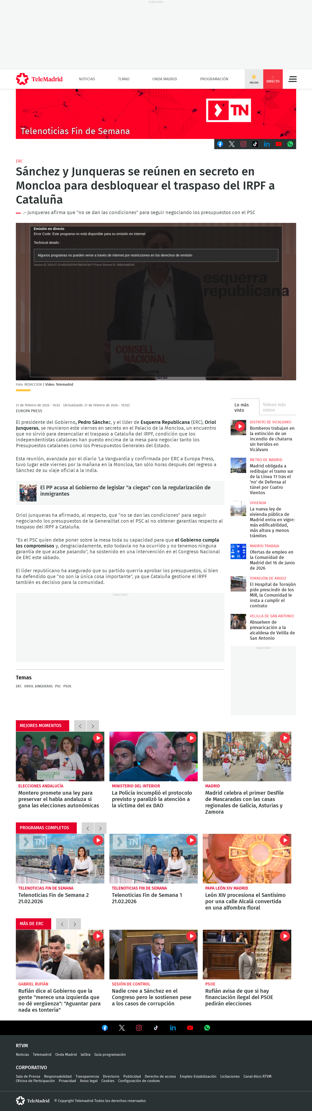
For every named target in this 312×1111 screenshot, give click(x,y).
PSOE (67, 686)
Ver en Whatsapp (207, 1028)
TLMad (123, 79)
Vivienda (258, 503)
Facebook (220, 144)
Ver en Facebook (105, 1029)
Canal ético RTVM (258, 1076)
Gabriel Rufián (33, 984)
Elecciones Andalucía (40, 786)
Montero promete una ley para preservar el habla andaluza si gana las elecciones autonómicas (60, 756)
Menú (292, 79)
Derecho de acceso (160, 1076)
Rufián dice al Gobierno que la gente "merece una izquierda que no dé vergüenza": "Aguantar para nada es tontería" (60, 954)
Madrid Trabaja (264, 546)
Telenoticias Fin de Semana (45, 888)
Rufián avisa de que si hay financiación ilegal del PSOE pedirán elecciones (247, 954)
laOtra (85, 1054)
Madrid (212, 786)
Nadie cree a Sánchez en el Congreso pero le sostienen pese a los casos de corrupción (153, 954)
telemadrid (32, 1100)
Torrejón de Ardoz (268, 578)
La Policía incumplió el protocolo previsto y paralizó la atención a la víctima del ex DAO (153, 756)
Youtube (278, 144)
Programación (214, 79)
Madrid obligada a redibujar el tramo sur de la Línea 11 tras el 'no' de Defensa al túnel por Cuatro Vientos (238, 465)
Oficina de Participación (35, 1081)
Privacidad (67, 1081)
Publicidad (132, 1076)
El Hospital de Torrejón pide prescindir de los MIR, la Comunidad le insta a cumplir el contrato (238, 584)
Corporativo (31, 1067)
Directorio (111, 1076)
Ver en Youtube (190, 1028)
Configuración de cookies (139, 1081)
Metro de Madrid (266, 460)
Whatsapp (290, 144)
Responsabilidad (58, 1076)
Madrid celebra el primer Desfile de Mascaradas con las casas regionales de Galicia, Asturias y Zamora (247, 756)
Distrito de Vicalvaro (270, 422)
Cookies (107, 1081)
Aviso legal (89, 1081)
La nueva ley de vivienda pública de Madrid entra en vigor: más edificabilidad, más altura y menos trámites (238, 508)
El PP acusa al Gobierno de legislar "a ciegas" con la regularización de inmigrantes (28, 492)
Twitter (232, 144)
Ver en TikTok (156, 1029)
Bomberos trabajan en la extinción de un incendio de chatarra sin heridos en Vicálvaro (238, 427)
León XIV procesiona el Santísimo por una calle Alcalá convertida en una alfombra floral (247, 858)
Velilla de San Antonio (272, 616)
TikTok (255, 144)
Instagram (243, 144)
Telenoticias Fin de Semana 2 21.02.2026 (60, 858)
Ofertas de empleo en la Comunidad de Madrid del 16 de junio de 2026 (238, 551)
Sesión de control (131, 984)
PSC (58, 686)
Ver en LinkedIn (173, 1028)
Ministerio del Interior (136, 786)
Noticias (87, 79)
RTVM (22, 1045)
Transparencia (87, 1076)
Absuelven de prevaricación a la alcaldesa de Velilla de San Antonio (238, 621)
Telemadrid (42, 1054)
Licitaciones (230, 1076)
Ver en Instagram (139, 1028)
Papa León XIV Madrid (226, 888)
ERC (19, 161)
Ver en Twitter (122, 1029)
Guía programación (110, 1054)
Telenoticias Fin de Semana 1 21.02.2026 (153, 858)
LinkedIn (267, 144)
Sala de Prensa (28, 1076)
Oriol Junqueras (38, 686)
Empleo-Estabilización (198, 1076)
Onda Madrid (164, 79)
